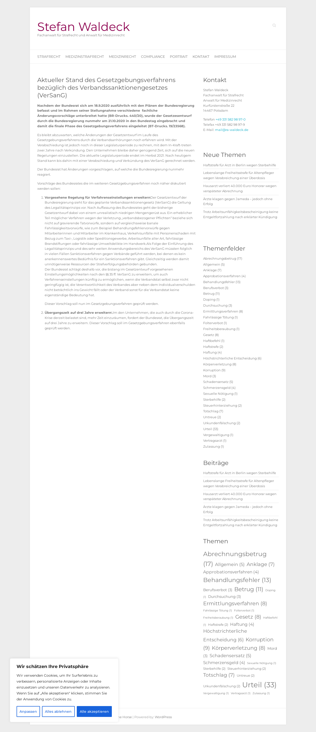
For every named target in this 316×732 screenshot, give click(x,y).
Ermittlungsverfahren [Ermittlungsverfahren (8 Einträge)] (235, 603)
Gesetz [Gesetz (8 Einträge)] (248, 617)
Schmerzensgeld (217, 388)
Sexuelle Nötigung (218, 394)
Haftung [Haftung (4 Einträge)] (242, 624)
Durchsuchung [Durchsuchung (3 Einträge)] (224, 596)
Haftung (210, 352)
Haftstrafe (211, 347)
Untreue (210, 417)
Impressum (225, 56)
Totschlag (210, 411)
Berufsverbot (213, 288)
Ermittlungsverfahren (220, 311)
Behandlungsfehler (219, 282)
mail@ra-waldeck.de (231, 130)
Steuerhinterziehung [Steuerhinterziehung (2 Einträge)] (246, 668)
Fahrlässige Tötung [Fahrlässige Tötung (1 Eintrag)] (217, 610)
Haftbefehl (211, 341)
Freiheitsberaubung (219, 329)
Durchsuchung (215, 305)
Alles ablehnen (58, 711)
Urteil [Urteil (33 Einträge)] (259, 684)
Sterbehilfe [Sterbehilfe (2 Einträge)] (214, 668)
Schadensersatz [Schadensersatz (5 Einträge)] (230, 655)
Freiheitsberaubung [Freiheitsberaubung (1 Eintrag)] (218, 617)
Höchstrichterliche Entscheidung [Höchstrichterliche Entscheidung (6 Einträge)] (225, 635)
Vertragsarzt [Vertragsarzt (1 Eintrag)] (241, 693)
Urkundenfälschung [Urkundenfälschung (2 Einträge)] (221, 686)
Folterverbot (213, 323)
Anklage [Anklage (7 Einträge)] (261, 564)
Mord (207, 376)
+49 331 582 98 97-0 (231, 119)
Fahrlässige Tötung (218, 317)
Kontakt (201, 56)
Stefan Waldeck (83, 26)
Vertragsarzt (212, 440)
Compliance (153, 56)
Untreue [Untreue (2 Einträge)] (246, 675)
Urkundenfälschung (219, 423)
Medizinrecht (122, 56)
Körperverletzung (217, 364)
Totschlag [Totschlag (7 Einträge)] (219, 675)
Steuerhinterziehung (220, 405)
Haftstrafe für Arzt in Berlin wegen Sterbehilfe (239, 165)
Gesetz (208, 335)
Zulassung (211, 446)
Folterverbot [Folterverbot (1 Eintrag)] (244, 610)
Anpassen (28, 711)
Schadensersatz (216, 382)
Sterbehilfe (212, 399)
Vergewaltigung (216, 435)
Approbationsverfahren (222, 276)
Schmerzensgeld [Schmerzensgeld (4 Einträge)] (224, 662)
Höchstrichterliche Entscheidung (230, 358)
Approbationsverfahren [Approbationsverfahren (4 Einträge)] (231, 571)
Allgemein (211, 264)
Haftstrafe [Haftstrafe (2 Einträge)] (218, 625)
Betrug (209, 293)
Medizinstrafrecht (84, 56)
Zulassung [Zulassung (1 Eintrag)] (261, 693)
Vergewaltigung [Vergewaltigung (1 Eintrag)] (216, 693)
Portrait (179, 56)
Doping (209, 299)
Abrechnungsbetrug (219, 258)
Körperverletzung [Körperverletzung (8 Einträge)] (238, 648)
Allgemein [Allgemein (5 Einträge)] (230, 564)
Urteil (207, 429)
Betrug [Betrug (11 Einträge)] (248, 589)
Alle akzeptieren (94, 711)
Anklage (210, 270)
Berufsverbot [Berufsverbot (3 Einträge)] (217, 589)
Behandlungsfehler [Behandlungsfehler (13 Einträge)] (237, 580)
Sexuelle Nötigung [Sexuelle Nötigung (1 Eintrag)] (261, 663)
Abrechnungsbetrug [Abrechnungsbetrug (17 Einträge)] (235, 558)
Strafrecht (48, 56)
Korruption (212, 370)
